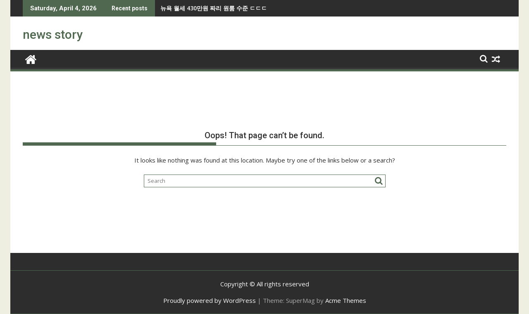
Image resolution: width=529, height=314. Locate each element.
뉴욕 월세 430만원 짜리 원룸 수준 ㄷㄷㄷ (182, 8)
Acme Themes (345, 300)
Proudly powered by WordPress (209, 300)
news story (53, 34)
